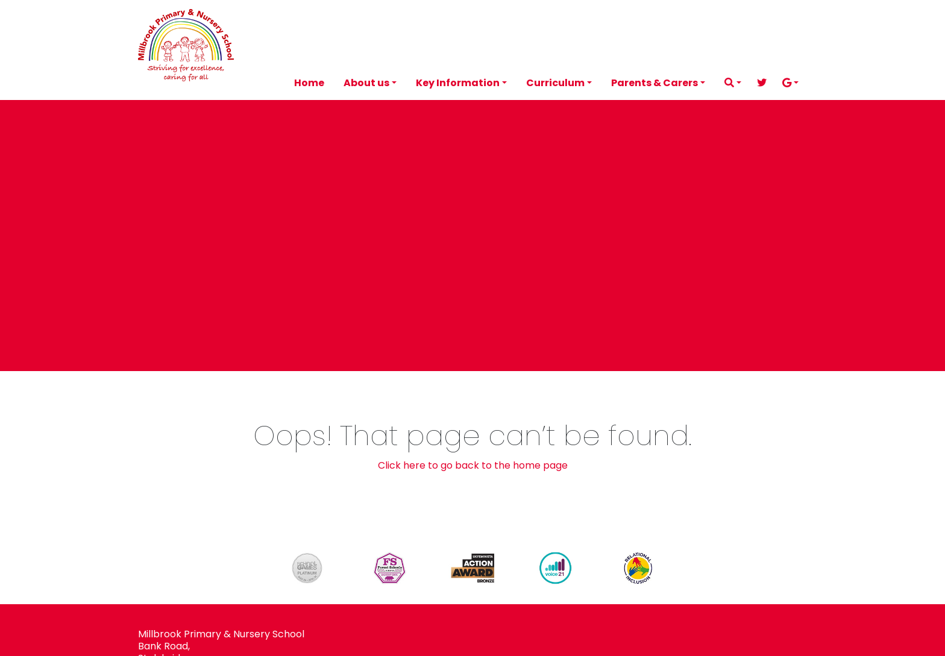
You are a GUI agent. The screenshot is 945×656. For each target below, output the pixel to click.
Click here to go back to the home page (473, 465)
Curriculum (555, 83)
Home (309, 83)
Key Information (458, 83)
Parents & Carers (654, 83)
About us (366, 83)
